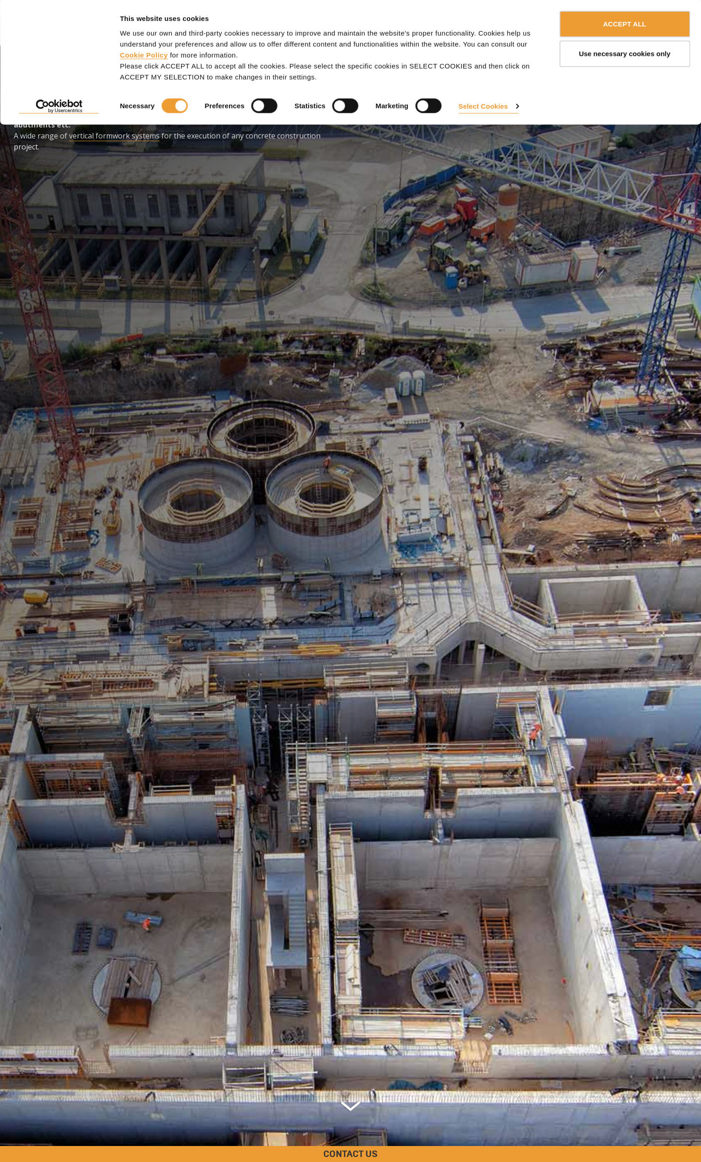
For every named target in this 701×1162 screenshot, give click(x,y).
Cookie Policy (144, 55)
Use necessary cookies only (624, 54)
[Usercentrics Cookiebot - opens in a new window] (59, 107)
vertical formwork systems (114, 136)
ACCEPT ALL (624, 24)
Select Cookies (483, 106)
